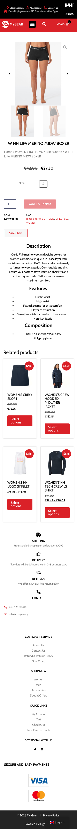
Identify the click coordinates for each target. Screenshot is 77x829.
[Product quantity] (10, 204)
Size (21, 183)
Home (8, 152)
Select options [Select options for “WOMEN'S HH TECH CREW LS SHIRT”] (53, 512)
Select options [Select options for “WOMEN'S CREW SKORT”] (16, 420)
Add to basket (40, 204)
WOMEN (20, 152)
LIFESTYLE (61, 218)
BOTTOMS (36, 152)
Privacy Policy (51, 815)
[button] (32, 24)
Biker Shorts (54, 152)
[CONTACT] (39, 592)
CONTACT (38, 598)
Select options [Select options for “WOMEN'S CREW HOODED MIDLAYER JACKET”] (53, 428)
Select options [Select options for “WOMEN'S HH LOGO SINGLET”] (16, 504)
